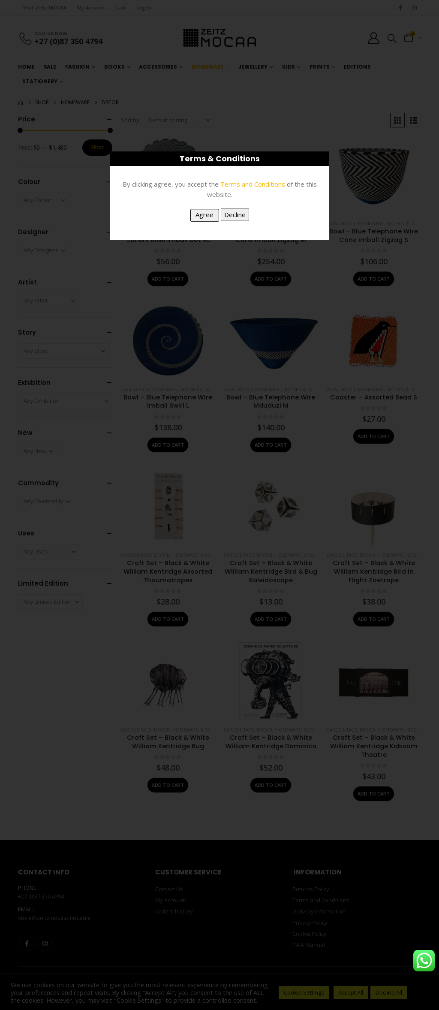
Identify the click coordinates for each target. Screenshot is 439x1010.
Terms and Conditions (252, 184)
